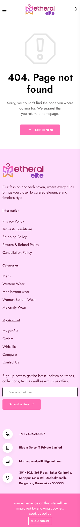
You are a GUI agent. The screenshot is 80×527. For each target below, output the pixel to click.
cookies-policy (40, 513)
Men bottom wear (15, 291)
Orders (7, 338)
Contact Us (10, 362)
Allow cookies (40, 521)
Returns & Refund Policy (20, 244)
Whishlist (9, 346)
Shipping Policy (14, 237)
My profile (10, 331)
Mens (6, 276)
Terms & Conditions (17, 229)
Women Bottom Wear (19, 299)
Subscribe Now (21, 404)
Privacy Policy (13, 221)
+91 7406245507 (32, 434)
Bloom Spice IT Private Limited (40, 447)
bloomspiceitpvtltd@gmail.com (40, 461)
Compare (9, 354)
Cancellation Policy (17, 252)
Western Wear (13, 284)
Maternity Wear (14, 307)
